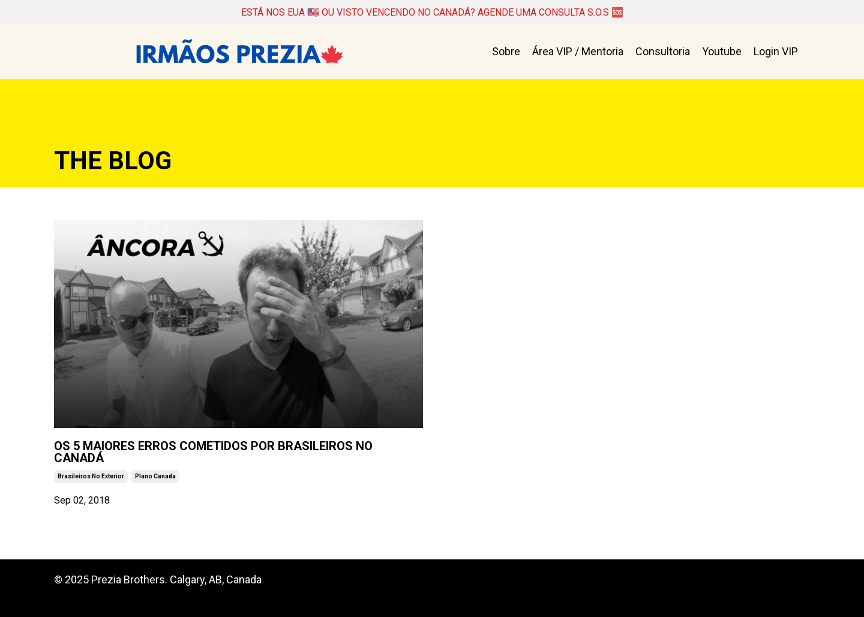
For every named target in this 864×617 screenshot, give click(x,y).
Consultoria (662, 53)
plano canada (155, 492)
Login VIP (776, 53)
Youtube (722, 53)
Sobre (506, 53)
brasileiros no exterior (91, 492)
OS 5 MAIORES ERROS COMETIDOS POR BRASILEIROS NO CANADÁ (228, 461)
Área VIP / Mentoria (577, 53)
